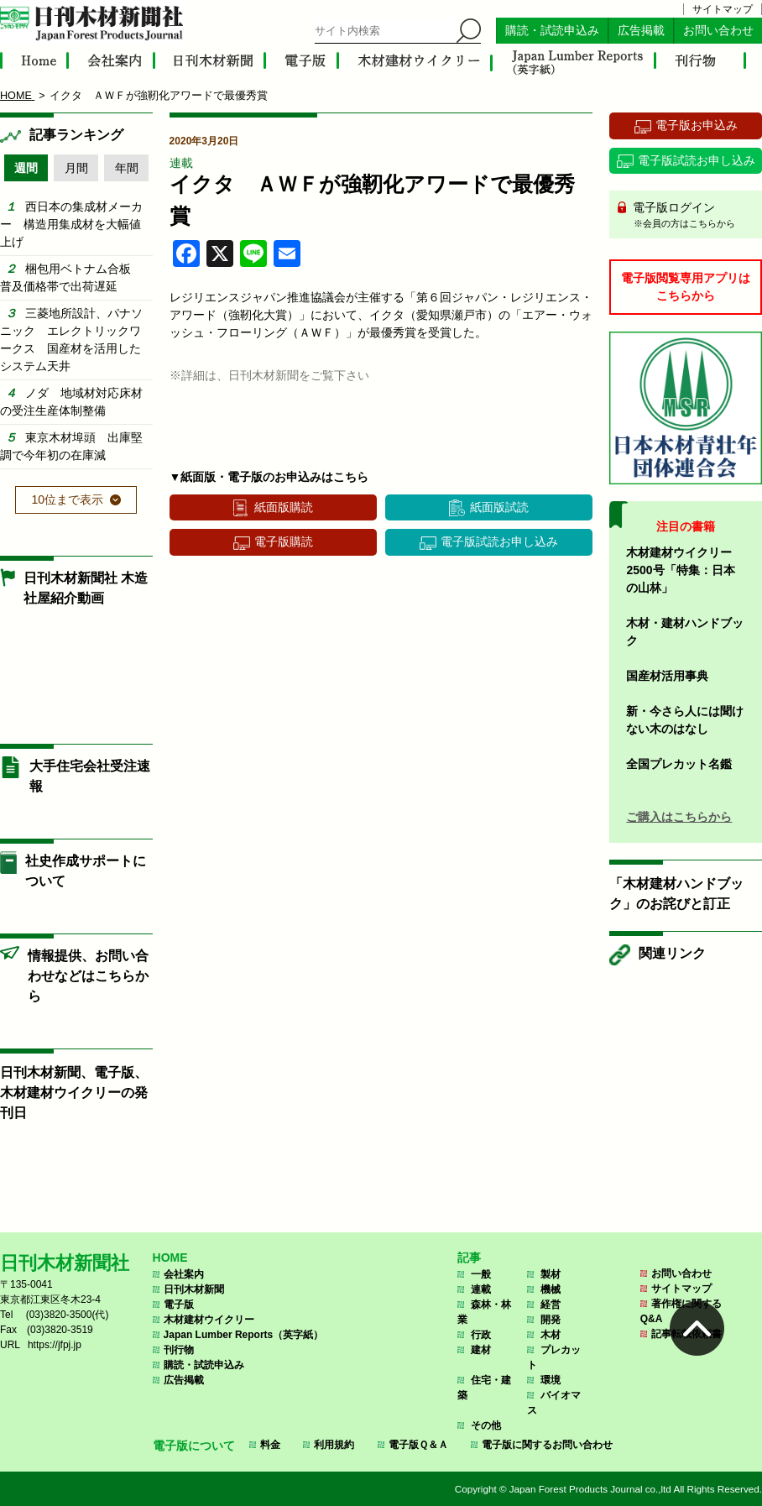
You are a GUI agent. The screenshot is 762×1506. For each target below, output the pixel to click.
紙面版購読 (283, 507)
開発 (550, 1320)
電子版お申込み (696, 125)
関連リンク (672, 953)
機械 (550, 1289)
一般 (481, 1274)
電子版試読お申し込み (499, 541)
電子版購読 (283, 541)
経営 (550, 1304)
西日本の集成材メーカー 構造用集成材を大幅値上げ (71, 224)
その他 (486, 1425)
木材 (550, 1335)
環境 (550, 1380)
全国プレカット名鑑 (679, 764)
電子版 (179, 1304)
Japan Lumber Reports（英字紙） (244, 1335)
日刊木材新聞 (194, 1289)
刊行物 (179, 1350)
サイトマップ (722, 9)
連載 (181, 163)
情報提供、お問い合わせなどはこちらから (88, 976)
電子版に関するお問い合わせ (547, 1445)
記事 (469, 1257)
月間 (76, 168)
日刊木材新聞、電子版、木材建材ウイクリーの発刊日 (74, 1092)
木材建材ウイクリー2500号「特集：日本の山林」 (680, 570)
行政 (481, 1335)
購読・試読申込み (552, 30)
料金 (270, 1445)
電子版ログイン (691, 216)
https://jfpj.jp (54, 1345)
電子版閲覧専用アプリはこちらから (685, 286)
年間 (126, 168)
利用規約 (334, 1445)
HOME (170, 1257)
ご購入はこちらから (679, 817)
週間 (26, 168)
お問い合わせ (718, 30)
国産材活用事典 (667, 675)
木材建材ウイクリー (209, 1320)
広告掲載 (641, 30)
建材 (481, 1350)
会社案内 (184, 1274)
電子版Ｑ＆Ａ (418, 1445)
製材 (550, 1274)
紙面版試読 (499, 507)
